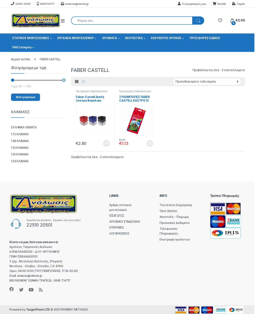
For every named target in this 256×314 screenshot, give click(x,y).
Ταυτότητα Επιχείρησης (176, 205)
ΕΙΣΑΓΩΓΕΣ (116, 215)
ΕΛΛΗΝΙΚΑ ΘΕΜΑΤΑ (24, 127)
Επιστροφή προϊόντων (175, 239)
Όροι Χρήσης (168, 210)
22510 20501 (21, 3)
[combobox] (131, 20)
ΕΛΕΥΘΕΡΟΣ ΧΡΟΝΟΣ (166, 38)
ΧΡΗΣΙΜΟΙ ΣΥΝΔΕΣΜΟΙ (124, 221)
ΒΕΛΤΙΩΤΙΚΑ (134, 38)
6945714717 (45, 3)
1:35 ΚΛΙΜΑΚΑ (19, 154)
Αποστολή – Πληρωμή (174, 216)
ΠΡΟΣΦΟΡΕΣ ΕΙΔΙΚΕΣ (205, 38)
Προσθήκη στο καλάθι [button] (106, 143)
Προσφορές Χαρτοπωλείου (92, 91)
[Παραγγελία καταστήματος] (207, 81)
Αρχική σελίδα (20, 59)
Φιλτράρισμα (25, 97)
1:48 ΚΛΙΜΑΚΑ (20, 141)
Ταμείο (238, 3)
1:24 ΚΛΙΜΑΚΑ (20, 161)
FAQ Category (22, 47)
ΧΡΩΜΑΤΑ (109, 38)
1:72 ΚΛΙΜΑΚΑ (20, 134)
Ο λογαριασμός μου (192, 3)
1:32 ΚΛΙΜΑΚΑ (19, 147)
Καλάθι (219, 3)
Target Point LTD (38, 309)
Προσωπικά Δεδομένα (174, 222)
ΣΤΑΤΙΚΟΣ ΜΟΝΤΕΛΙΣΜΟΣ (30, 38)
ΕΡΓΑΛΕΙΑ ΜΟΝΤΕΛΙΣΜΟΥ (75, 38)
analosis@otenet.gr (75, 3)
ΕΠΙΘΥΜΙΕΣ (116, 227)
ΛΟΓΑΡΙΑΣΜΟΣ (119, 233)
